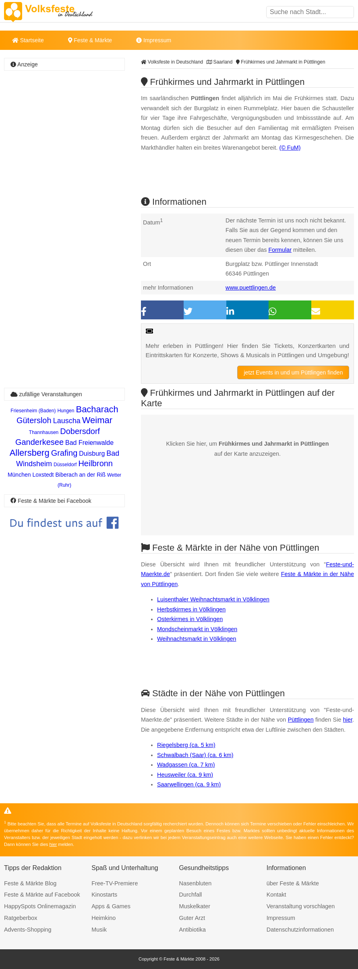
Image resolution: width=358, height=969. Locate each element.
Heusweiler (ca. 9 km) (185, 774)
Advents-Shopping (28, 929)
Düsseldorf (65, 464)
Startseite (28, 40)
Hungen (65, 411)
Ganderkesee (39, 442)
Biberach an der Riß (80, 474)
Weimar (97, 420)
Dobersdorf (80, 431)
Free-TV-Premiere (114, 883)
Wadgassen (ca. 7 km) (186, 764)
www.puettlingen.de (251, 287)
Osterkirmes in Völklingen (190, 619)
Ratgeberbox (20, 918)
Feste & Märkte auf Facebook (42, 894)
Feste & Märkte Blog (30, 883)
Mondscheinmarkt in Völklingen (197, 629)
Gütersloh (34, 420)
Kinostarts (104, 894)
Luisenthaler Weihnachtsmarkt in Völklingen (213, 599)
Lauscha (67, 421)
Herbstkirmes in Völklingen (191, 609)
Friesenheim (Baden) (33, 411)
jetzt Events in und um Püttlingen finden (293, 372)
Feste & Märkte (90, 40)
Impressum (153, 40)
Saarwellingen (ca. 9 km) (189, 784)
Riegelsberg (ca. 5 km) (186, 745)
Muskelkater (195, 906)
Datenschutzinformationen (300, 929)
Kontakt (276, 894)
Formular (280, 250)
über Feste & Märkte (293, 883)
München (19, 474)
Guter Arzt (192, 918)
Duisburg (92, 453)
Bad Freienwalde (89, 442)
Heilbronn (95, 463)
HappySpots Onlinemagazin (40, 906)
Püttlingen (301, 719)
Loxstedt (43, 474)
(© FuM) (289, 147)
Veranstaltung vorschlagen (301, 906)
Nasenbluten (195, 883)
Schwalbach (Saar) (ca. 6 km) (195, 755)
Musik (99, 929)
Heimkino (103, 918)
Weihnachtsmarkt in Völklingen (196, 639)
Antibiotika (192, 929)
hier (347, 719)
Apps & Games (110, 906)
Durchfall (190, 894)
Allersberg (30, 453)
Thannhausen (43, 432)
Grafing (64, 452)
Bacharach (97, 409)
